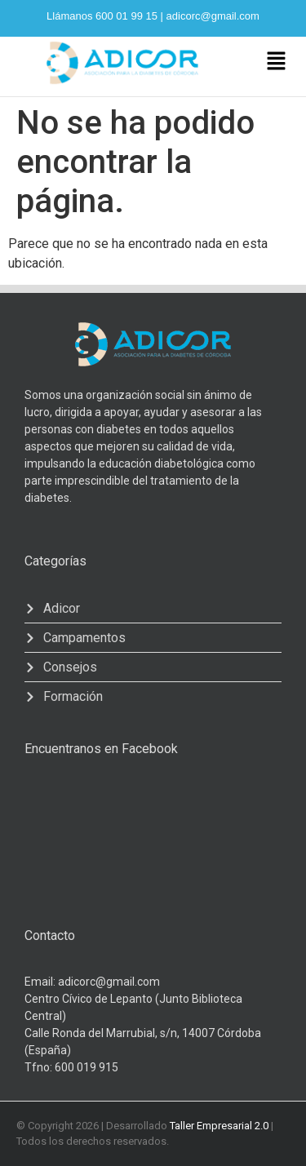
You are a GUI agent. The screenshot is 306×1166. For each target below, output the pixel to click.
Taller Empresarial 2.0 (219, 1125)
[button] (275, 62)
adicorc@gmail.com (212, 16)
